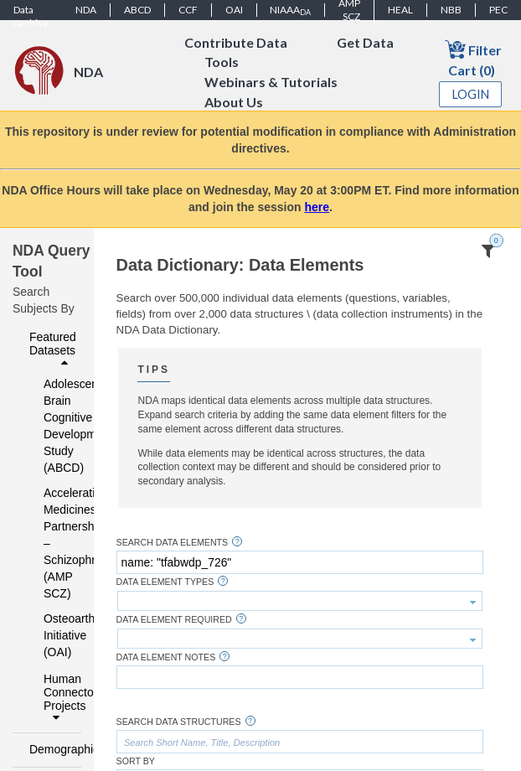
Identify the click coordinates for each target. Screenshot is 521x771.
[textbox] (299, 562)
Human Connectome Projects (58, 698)
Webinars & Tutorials (271, 83)
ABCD (137, 9)
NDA (85, 9)
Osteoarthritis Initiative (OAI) (51, 635)
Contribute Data (235, 42)
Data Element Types (165, 582)
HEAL (400, 9)
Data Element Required (174, 619)
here (317, 207)
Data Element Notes (166, 657)
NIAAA (290, 10)
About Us (233, 103)
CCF (188, 9)
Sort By (135, 761)
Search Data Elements (172, 542)
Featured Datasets (52, 349)
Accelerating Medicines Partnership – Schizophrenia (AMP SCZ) (51, 543)
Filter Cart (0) (473, 58)
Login (470, 94)
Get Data (365, 42)
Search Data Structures (178, 722)
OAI (234, 9)
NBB (451, 9)
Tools (221, 62)
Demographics (50, 749)
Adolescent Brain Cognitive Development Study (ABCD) (51, 425)
